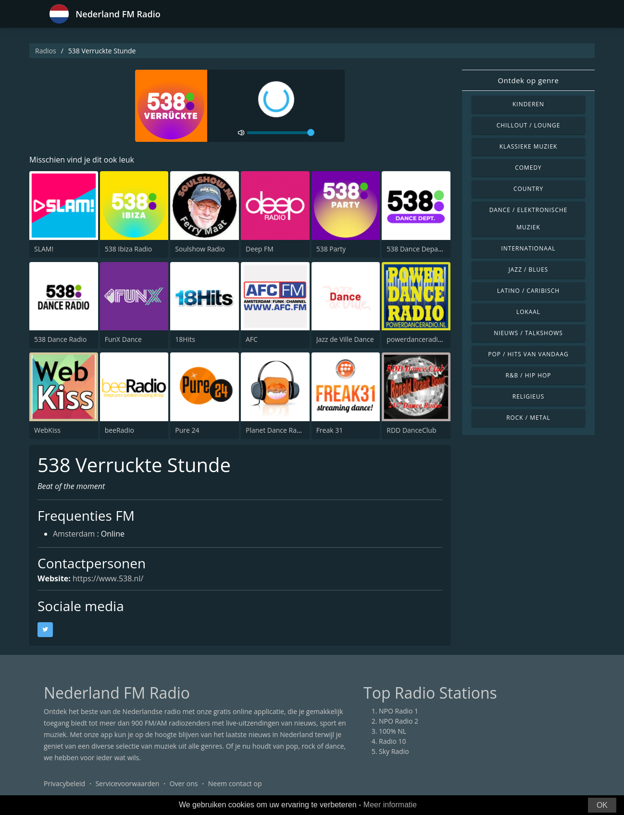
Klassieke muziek (528, 146)
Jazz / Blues (529, 269)
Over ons (184, 783)
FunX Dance (123, 339)
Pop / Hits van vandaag (528, 354)
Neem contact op (235, 783)
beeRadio (119, 430)
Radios (45, 50)
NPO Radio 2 (398, 721)
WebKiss (47, 430)
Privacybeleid (64, 783)
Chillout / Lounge (529, 125)
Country (528, 189)
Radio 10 (392, 741)
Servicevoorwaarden (127, 783)
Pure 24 (187, 430)
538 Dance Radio (60, 339)
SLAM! (43, 248)
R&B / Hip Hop (528, 375)
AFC (252, 339)
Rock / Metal (528, 418)
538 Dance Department (423, 248)
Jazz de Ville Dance (345, 339)
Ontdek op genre (528, 80)
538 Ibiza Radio (128, 248)
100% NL (392, 731)
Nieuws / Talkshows (528, 333)
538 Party (331, 248)
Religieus (528, 396)
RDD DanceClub (411, 430)
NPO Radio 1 (398, 710)
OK (602, 805)
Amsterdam (74, 533)
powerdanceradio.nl (418, 339)
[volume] (280, 132)
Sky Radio (394, 751)
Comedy (528, 167)
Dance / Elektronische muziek (528, 218)
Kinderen (528, 104)
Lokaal (528, 312)
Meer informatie (390, 805)
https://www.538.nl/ (108, 578)
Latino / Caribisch (528, 291)
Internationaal (528, 248)
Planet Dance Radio (276, 430)
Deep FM (260, 248)
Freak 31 (329, 430)
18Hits (185, 339)
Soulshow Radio (200, 248)
